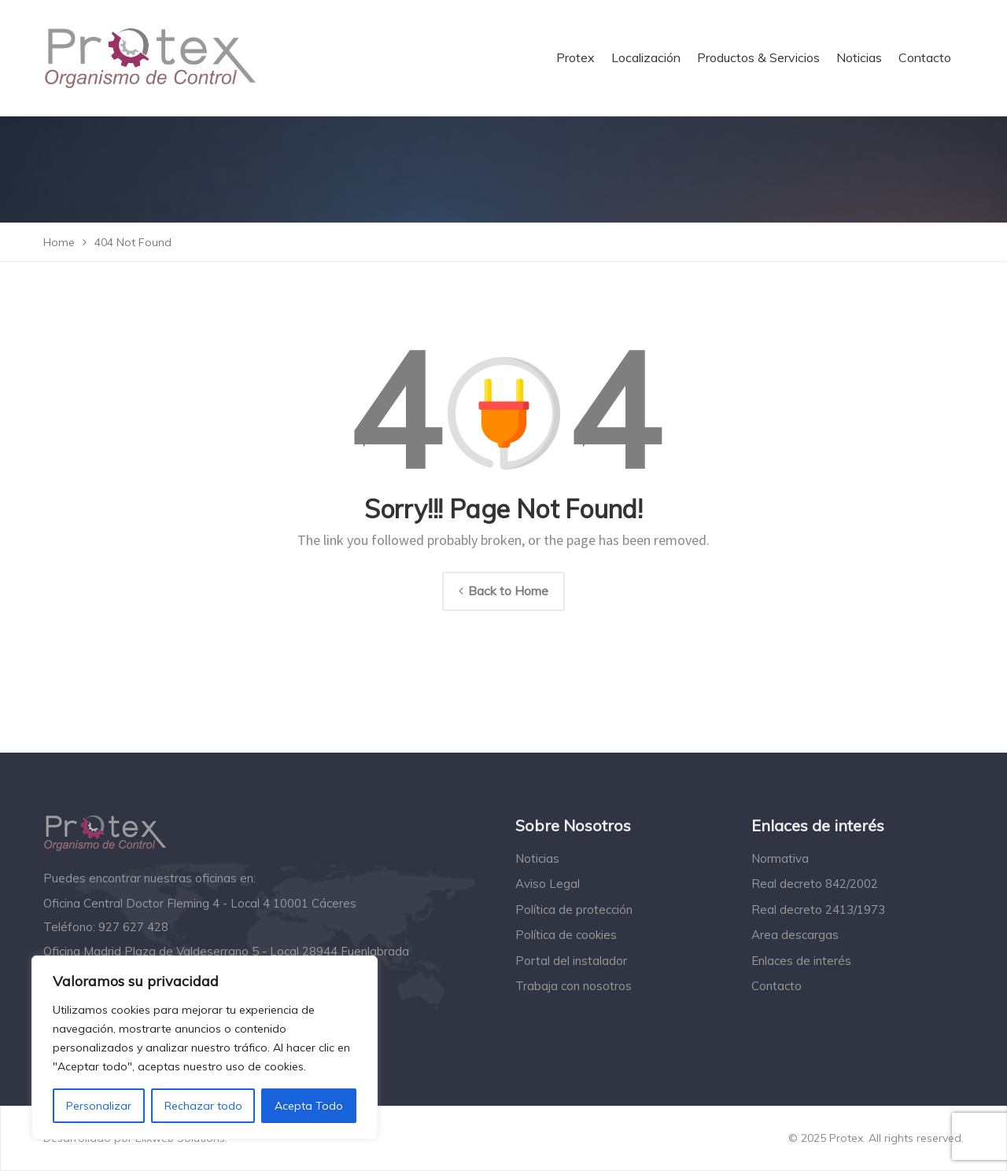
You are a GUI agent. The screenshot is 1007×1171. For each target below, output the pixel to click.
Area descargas (795, 934)
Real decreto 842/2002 (814, 883)
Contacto (776, 985)
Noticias (537, 858)
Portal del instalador (571, 960)
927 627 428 (133, 926)
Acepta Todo (309, 1106)
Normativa (780, 858)
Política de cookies (566, 934)
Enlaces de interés (801, 960)
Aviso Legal (547, 883)
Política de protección (574, 909)
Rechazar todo (203, 1106)
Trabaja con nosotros (573, 985)
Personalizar (98, 1106)
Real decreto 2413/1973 (818, 909)
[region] (204, 1048)
